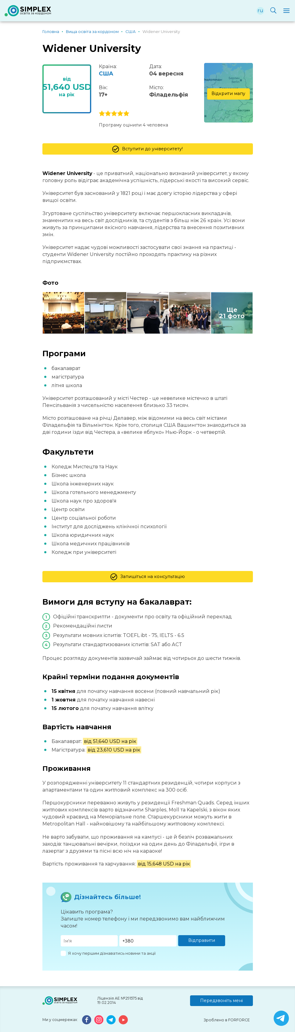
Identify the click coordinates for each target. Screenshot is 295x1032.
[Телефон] (148, 940)
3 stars (114, 113)
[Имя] (89, 940)
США (106, 73)
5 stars (126, 113)
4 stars (120, 113)
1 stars (102, 113)
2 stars (108, 113)
